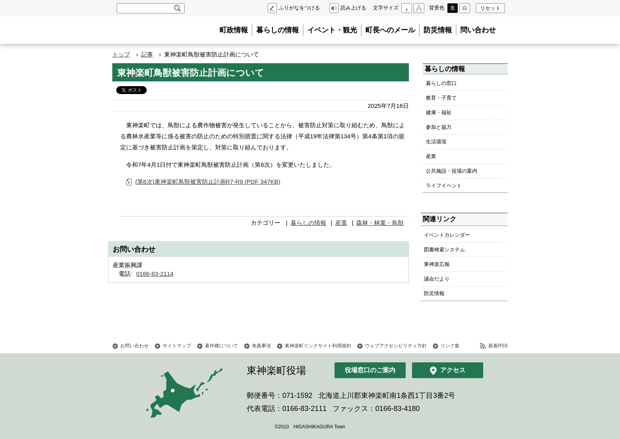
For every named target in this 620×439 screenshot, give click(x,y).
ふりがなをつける (299, 8)
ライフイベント (444, 185)
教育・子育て (441, 98)
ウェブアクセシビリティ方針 (396, 346)
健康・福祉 (439, 112)
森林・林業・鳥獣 (380, 222)
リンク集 (449, 346)
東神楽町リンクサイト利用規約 (318, 346)
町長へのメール (390, 30)
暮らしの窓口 (441, 83)
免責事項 (261, 346)
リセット (490, 8)
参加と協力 (439, 127)
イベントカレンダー (447, 235)
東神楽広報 (437, 264)
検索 (177, 8)
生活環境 (436, 142)
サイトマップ (177, 346)
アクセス (452, 370)
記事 (147, 54)
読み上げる (353, 8)
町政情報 (233, 30)
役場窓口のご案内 (370, 370)
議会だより (437, 279)
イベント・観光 (332, 30)
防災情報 (437, 30)
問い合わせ (478, 30)
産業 (341, 222)
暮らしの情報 (277, 30)
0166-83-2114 (155, 273)
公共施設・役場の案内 (451, 171)
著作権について (221, 346)
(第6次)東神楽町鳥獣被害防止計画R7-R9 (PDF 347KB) (207, 181)
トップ (121, 54)
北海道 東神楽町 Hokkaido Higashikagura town (155, 30)
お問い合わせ (134, 346)
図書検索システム (444, 249)
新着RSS (498, 346)
